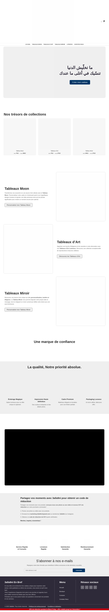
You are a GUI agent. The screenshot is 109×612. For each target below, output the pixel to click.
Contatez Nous (63, 599)
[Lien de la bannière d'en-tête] (54, 306)
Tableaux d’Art (54, 151)
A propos (62, 595)
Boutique (62, 591)
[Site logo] (53, 21)
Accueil (61, 587)
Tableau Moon (20, 151)
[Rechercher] (4, 21)
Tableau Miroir (89, 151)
